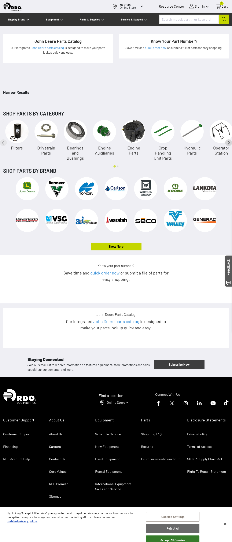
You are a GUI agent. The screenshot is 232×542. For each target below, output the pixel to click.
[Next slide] (228, 142)
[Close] (225, 524)
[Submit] (224, 19)
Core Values (58, 471)
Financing (10, 446)
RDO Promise (58, 484)
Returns (147, 446)
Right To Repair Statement (206, 471)
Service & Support (132, 19)
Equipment (52, 19)
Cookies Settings (172, 517)
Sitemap (55, 496)
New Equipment (107, 446)
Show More (116, 246)
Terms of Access (199, 446)
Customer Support (17, 434)
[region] (116, 524)
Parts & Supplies (90, 19)
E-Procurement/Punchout (160, 459)
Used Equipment (107, 459)
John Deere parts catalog (48, 48)
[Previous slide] (3, 142)
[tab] (114, 166)
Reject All (172, 528)
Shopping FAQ (151, 434)
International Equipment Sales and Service (113, 486)
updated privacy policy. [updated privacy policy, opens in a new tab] (22, 521)
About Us (56, 434)
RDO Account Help (16, 459)
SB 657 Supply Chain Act (204, 459)
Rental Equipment (109, 471)
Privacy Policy (197, 434)
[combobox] (194, 19)
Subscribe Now (179, 364)
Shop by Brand (16, 19)
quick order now (156, 48)
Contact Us (57, 459)
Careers (55, 446)
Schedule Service (108, 434)
